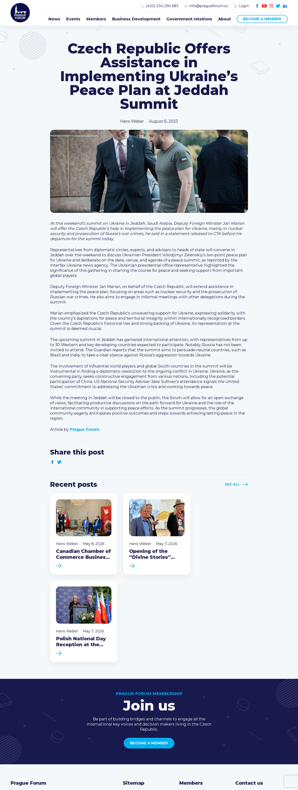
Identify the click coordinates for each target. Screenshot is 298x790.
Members (96, 19)
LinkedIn (285, 6)
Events (73, 19)
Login (244, 6)
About (224, 19)
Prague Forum (20, 13)
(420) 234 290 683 (162, 6)
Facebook (257, 6)
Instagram (271, 6)
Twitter (278, 6)
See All (232, 484)
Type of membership (199, 708)
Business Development (136, 19)
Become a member (262, 19)
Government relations (189, 19)
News (54, 19)
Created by (149, 776)
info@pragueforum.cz (208, 6)
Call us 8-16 (245, 702)
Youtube (264, 6)
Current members (196, 702)
